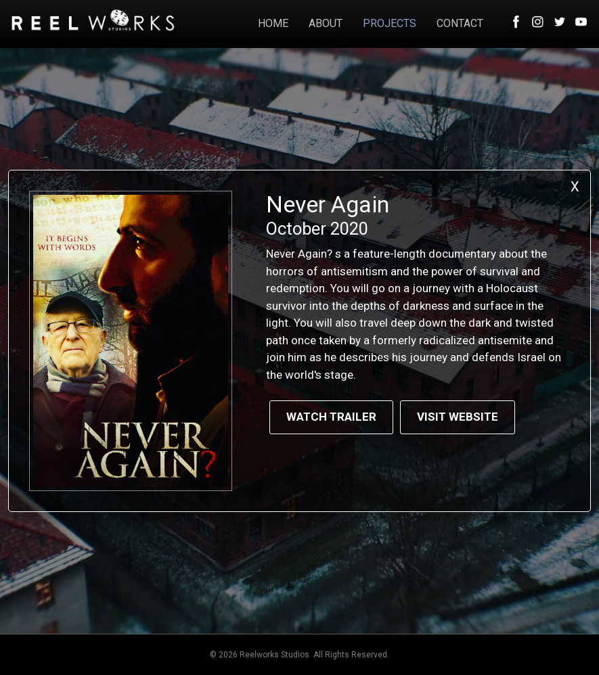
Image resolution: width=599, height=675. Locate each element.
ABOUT (325, 23)
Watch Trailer (331, 416)
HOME (273, 23)
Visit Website (457, 416)
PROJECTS (389, 23)
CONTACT (460, 23)
